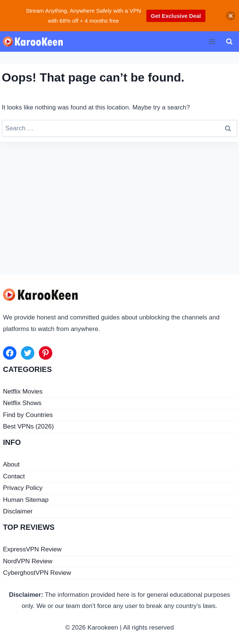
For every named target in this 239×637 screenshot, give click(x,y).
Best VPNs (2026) (28, 426)
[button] (230, 15)
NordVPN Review (27, 561)
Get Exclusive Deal (176, 16)
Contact (14, 476)
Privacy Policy (23, 487)
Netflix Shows (22, 403)
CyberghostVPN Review (37, 572)
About (11, 464)
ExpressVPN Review (32, 549)
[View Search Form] (229, 41)
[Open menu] (212, 41)
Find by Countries (28, 414)
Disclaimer (17, 511)
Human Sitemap (26, 499)
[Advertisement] (119, 205)
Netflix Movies (23, 391)
